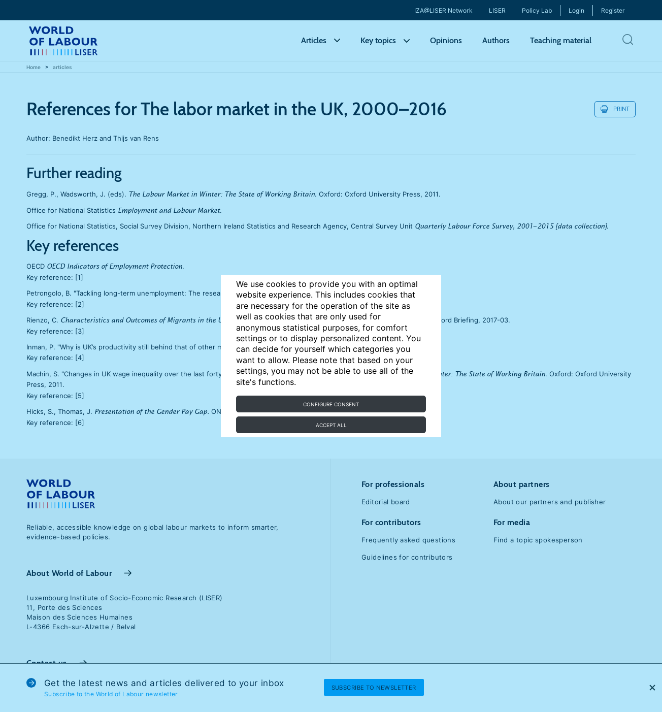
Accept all (331, 425)
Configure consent (331, 404)
